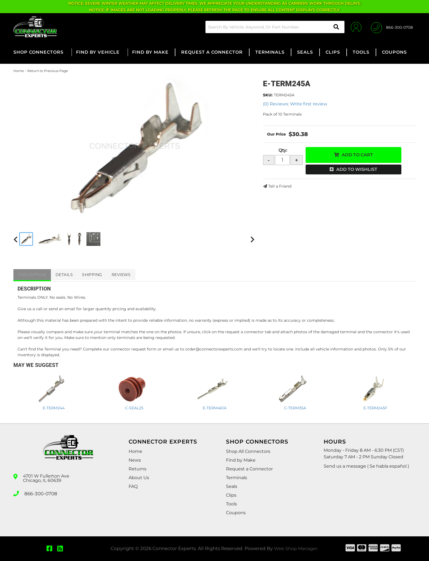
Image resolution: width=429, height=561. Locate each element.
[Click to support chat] (392, 27)
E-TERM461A (215, 407)
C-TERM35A (295, 407)
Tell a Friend (279, 186)
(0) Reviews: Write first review (295, 104)
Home (18, 71)
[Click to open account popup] (355, 26)
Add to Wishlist (356, 169)
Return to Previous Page (47, 71)
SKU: (268, 95)
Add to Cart (357, 154)
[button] (273, 27)
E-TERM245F (375, 407)
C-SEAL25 (134, 407)
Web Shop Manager (296, 548)
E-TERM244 (54, 407)
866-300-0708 (40, 493)
